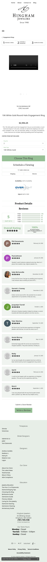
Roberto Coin (6, 458)
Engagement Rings (8, 37)
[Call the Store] (23, 520)
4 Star (19, 216)
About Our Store (7, 468)
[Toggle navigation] (3, 31)
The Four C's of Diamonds (10, 487)
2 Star (19, 219)
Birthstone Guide (7, 494)
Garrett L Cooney (18, 288)
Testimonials (6, 473)
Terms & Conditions (33, 549)
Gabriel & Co (6, 439)
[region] (23, 76)
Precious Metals (7, 499)
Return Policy (6, 475)
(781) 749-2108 (23, 108)
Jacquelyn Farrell (18, 305)
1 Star (19, 221)
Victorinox (5, 431)
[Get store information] (23, 522)
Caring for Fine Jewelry (9, 501)
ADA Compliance (7, 477)
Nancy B (4, 456)
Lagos (4, 460)
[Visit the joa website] (34, 543)
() (42, 214)
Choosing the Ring (8, 492)
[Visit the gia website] (13, 543)
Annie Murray (17, 337)
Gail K (14, 370)
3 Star (19, 218)
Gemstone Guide (7, 497)
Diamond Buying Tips (9, 490)
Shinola (4, 429)
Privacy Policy (22, 549)
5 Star (19, 214)
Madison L (5, 453)
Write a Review (23, 410)
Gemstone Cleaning (8, 506)
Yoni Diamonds (7, 443)
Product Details (23, 203)
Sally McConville (18, 272)
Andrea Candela (7, 451)
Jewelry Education (7, 485)
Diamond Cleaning (8, 504)
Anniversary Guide (8, 508)
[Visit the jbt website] (20, 543)
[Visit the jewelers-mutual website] (27, 543)
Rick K (14, 386)
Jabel (3, 441)
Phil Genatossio (18, 241)
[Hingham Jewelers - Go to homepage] (23, 14)
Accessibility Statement (23, 553)
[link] (13, 2)
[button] (19, 2)
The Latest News (7, 470)
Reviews (23, 208)
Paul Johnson (17, 256)
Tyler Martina (17, 321)
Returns (34, 174)
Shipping (12, 174)
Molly (14, 354)
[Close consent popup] (37, 558)
